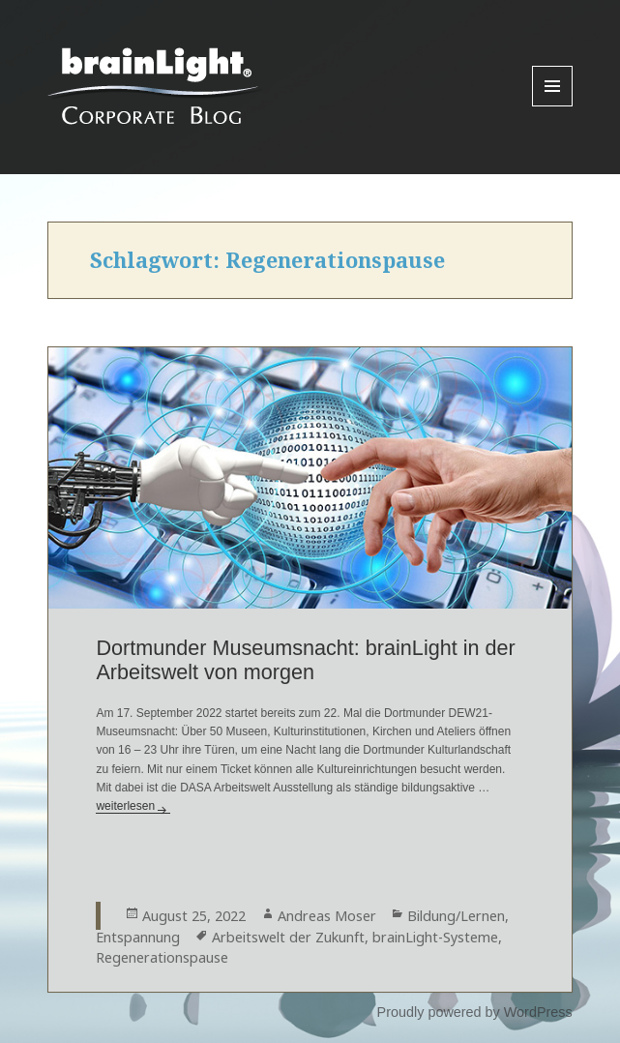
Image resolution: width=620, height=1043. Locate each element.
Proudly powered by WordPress (475, 1012)
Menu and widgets (553, 105)
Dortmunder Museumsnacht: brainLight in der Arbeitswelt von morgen (305, 660)
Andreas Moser (327, 916)
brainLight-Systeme (435, 937)
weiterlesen (133, 806)
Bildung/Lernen (456, 916)
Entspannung (138, 937)
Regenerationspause (162, 957)
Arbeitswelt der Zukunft (288, 937)
